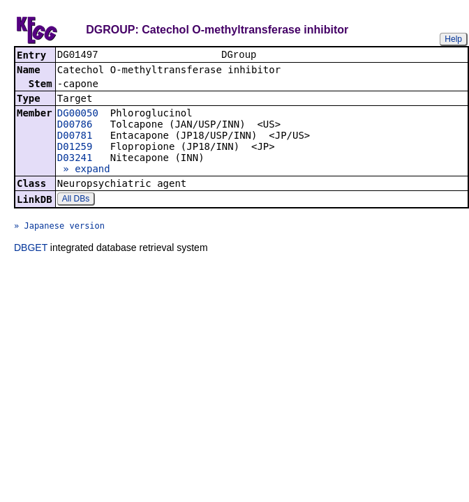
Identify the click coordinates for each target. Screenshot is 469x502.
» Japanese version (59, 227)
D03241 (75, 159)
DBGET (30, 248)
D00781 (75, 136)
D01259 (75, 147)
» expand (83, 170)
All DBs (75, 200)
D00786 (75, 125)
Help (453, 39)
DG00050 (77, 114)
